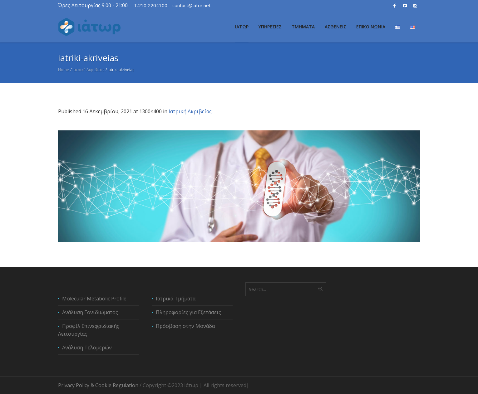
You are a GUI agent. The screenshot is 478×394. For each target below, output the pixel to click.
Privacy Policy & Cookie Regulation (98, 385)
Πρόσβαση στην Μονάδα (185, 326)
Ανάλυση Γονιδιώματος (90, 312)
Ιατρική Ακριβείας (88, 69)
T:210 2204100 (150, 5)
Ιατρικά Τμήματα (175, 298)
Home (63, 69)
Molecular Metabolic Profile (94, 298)
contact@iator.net (191, 5)
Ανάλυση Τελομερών (87, 347)
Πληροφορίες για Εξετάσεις (188, 312)
